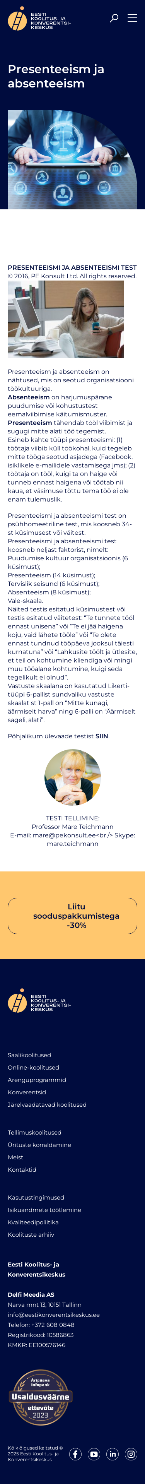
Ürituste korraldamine (39, 1145)
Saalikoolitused (29, 1055)
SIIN (102, 736)
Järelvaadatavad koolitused (47, 1104)
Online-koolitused (33, 1067)
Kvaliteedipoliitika (33, 1222)
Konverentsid (27, 1092)
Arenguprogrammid (37, 1079)
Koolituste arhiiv (31, 1234)
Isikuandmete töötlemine (44, 1210)
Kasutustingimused (36, 1197)
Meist (15, 1157)
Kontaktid (22, 1169)
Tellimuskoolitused (34, 1132)
